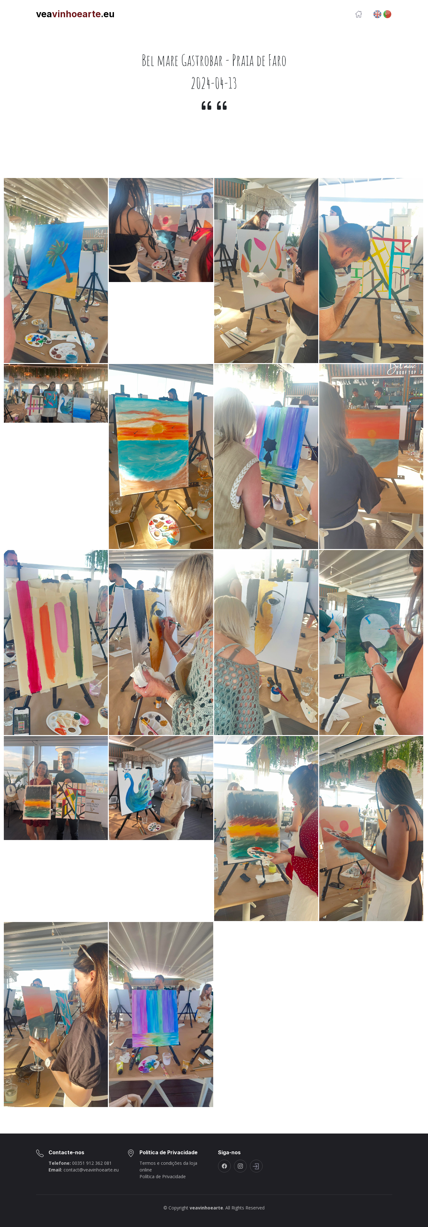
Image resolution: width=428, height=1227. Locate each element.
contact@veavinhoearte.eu (91, 1170)
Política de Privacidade (162, 1176)
